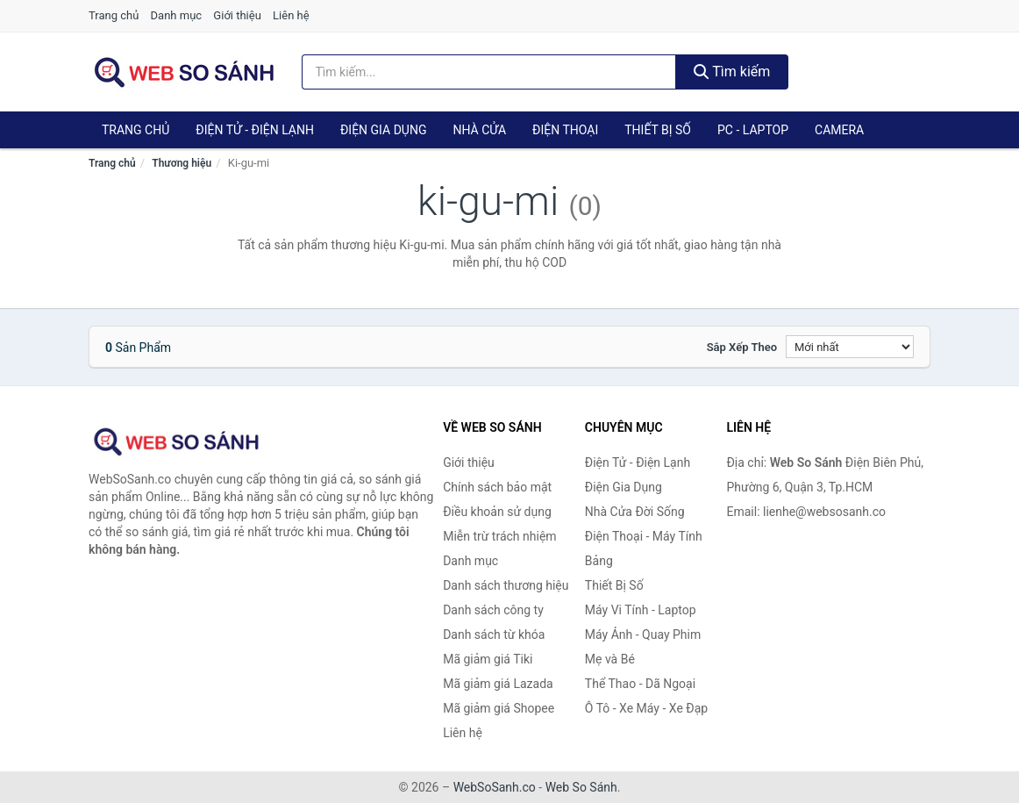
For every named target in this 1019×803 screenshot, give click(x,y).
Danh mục (177, 15)
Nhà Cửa (479, 130)
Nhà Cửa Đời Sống (635, 512)
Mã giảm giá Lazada (498, 684)
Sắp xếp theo (742, 347)
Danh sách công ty (493, 610)
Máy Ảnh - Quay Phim (643, 634)
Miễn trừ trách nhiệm (499, 536)
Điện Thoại (565, 130)
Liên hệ (291, 15)
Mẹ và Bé (610, 659)
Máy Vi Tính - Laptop (640, 610)
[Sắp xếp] (850, 346)
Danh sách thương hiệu (505, 585)
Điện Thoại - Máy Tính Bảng (643, 548)
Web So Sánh (581, 787)
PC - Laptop (752, 130)
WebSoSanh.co (494, 787)
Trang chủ (114, 15)
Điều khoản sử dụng (497, 512)
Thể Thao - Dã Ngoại (640, 684)
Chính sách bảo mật (497, 487)
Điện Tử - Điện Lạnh (255, 130)
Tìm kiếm (732, 71)
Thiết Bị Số (657, 130)
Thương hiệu (181, 163)
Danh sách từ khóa (494, 634)
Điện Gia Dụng (383, 130)
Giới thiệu (236, 15)
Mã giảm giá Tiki (487, 659)
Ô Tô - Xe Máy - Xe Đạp (646, 708)
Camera (839, 130)
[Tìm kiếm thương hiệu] (489, 72)
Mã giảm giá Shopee (498, 708)
